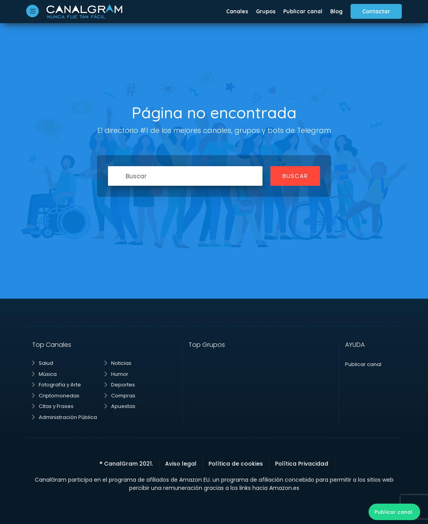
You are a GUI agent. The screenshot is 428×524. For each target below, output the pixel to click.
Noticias (117, 363)
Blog (336, 11)
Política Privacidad (301, 464)
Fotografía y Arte (56, 384)
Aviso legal (180, 464)
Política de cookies (236, 464)
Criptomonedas (55, 395)
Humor (116, 374)
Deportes (119, 384)
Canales (237, 11)
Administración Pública (64, 417)
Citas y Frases (53, 406)
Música (44, 374)
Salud (42, 363)
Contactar (376, 11)
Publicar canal (302, 11)
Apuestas (119, 406)
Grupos (265, 11)
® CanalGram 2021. (126, 464)
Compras (119, 395)
